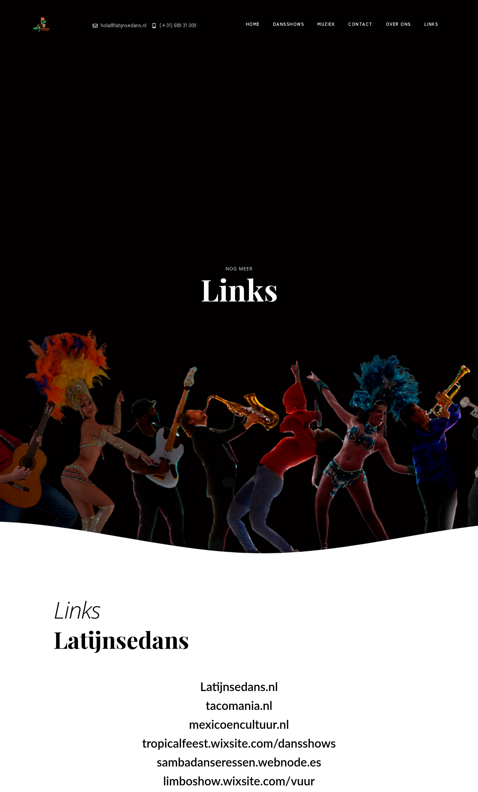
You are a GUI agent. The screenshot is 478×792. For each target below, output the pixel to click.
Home (253, 24)
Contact (360, 24)
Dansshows (289, 24)
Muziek (326, 24)
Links (431, 24)
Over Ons (398, 24)
